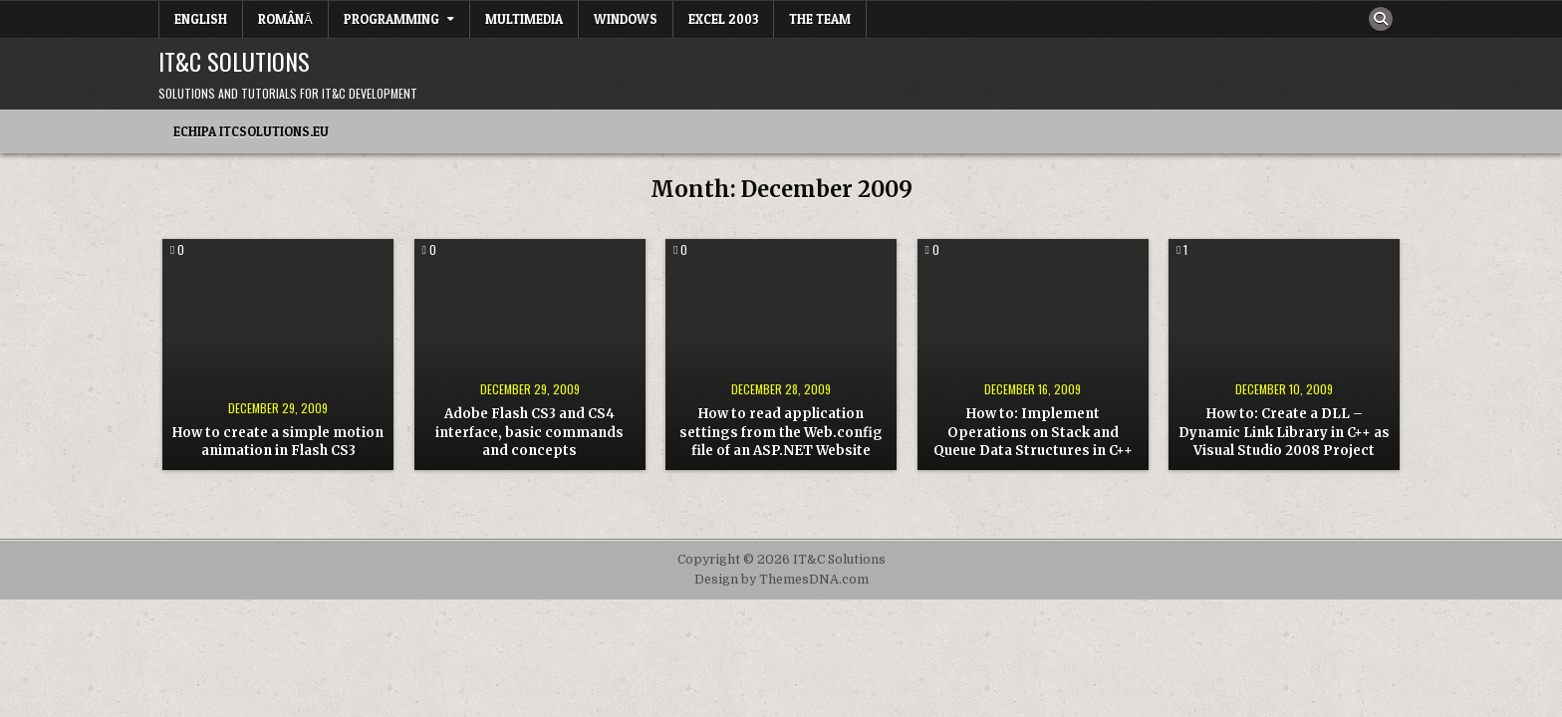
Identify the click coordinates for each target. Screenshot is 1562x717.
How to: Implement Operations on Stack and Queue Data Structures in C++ (1033, 431)
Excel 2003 (723, 19)
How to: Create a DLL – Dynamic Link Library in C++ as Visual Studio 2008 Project (1284, 431)
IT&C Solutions (234, 61)
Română (285, 19)
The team (820, 19)
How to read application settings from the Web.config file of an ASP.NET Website (781, 431)
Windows (625, 19)
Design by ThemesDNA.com (781, 580)
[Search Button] (1381, 19)
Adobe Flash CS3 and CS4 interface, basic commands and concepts (529, 431)
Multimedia (524, 19)
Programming (391, 19)
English (200, 19)
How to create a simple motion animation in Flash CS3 (278, 441)
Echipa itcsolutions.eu (251, 131)
